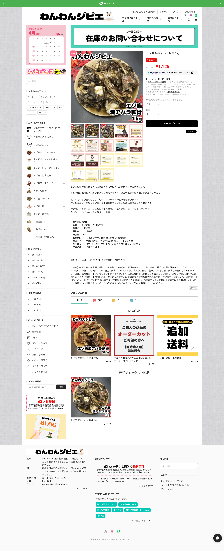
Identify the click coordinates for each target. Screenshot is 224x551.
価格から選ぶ (154, 20)
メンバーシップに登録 (157, 82)
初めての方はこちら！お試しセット (46, 129)
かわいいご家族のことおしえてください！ (165, 100)
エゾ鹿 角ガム (41, 214)
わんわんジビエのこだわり (144, 12)
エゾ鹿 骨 (38, 206)
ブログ (176, 12)
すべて (79, 300)
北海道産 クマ (40, 229)
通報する (193, 288)
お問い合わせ (189, 12)
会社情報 (163, 12)
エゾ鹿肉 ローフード (44, 152)
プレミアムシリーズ (43, 145)
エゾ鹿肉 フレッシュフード (46, 160)
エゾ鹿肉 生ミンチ (43, 183)
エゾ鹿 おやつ (41, 199)
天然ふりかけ (40, 191)
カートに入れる (172, 123)
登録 (61, 387)
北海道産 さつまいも (43, 237)
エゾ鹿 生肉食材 (42, 175)
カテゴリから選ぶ (131, 20)
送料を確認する (173, 92)
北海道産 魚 (39, 222)
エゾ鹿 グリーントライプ (46, 168)
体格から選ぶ (175, 20)
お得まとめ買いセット (44, 137)
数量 (148, 110)
